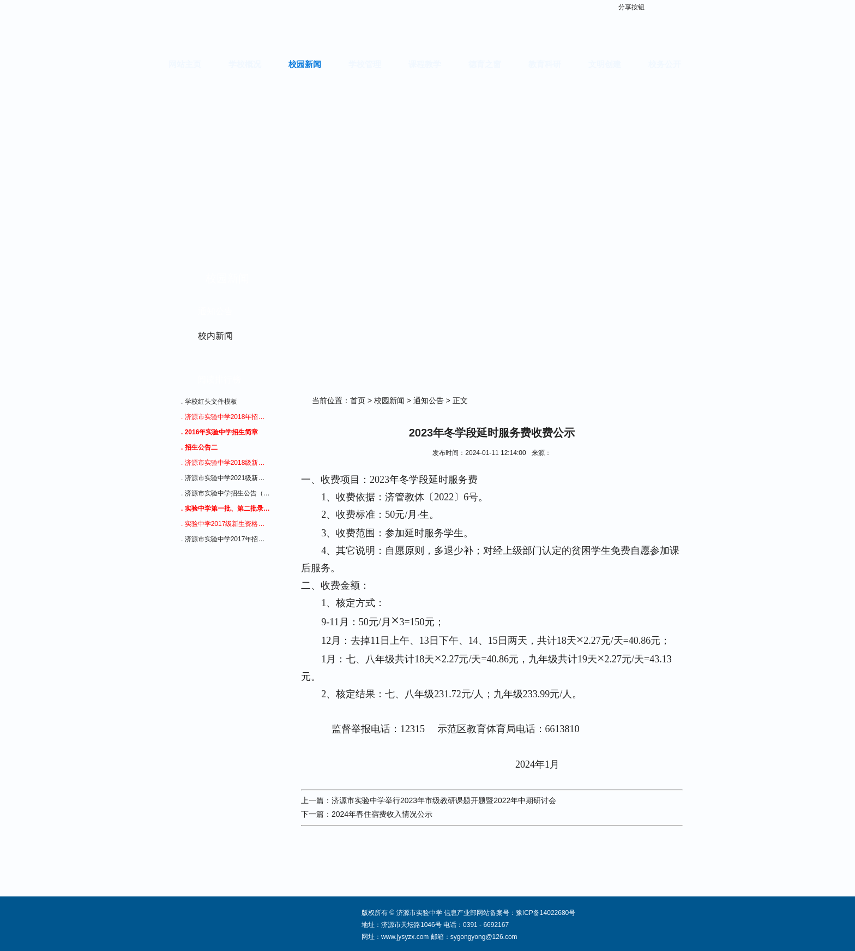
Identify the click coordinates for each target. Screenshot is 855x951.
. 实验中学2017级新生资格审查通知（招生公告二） (225, 524)
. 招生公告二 (199, 447)
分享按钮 (631, 7)
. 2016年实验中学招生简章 (219, 432)
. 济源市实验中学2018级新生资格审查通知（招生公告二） (225, 462)
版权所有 (375, 913)
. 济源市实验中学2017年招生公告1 (225, 539)
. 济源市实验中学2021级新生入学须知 (225, 478)
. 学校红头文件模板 (209, 401)
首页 (357, 400)
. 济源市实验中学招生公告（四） (225, 493)
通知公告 (215, 311)
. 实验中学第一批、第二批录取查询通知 (225, 508)
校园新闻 (389, 400)
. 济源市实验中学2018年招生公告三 (225, 417)
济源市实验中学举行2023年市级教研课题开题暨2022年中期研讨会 (444, 800)
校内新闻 (215, 335)
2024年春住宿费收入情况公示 (382, 814)
